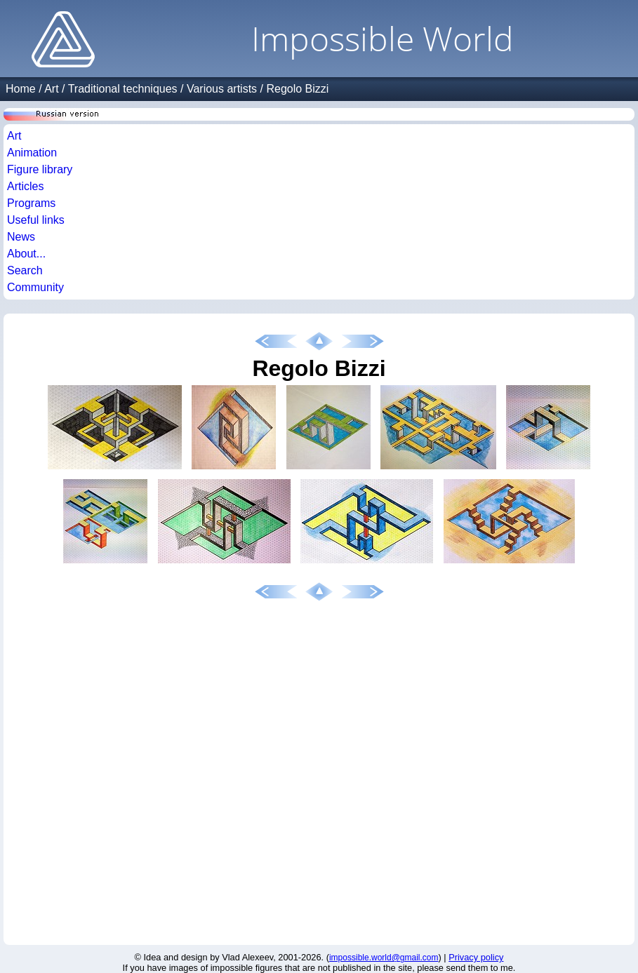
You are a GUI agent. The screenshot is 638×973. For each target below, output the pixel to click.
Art (51, 89)
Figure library (39, 169)
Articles (25, 186)
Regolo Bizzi (297, 89)
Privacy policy (475, 957)
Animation (32, 153)
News (21, 237)
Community (35, 287)
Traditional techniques (123, 89)
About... (26, 254)
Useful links (36, 220)
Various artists (222, 89)
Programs (31, 203)
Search (25, 270)
